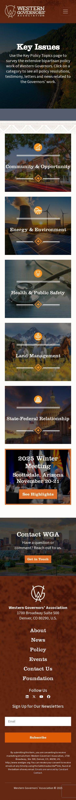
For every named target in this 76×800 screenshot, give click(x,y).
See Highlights (38, 494)
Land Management (38, 355)
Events (38, 659)
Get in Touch (38, 559)
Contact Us (38, 669)
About (38, 630)
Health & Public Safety (38, 292)
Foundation (38, 678)
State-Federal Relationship (38, 418)
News (38, 640)
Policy (38, 649)
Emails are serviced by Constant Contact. (51, 771)
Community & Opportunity (38, 166)
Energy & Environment (38, 229)
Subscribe (38, 737)
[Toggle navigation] (65, 11)
